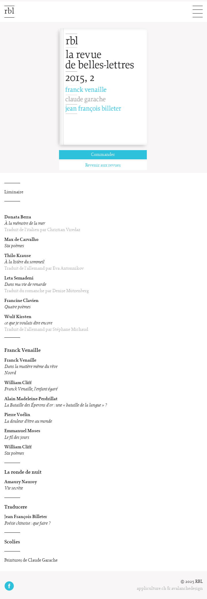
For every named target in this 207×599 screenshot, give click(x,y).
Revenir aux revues (103, 165)
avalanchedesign (187, 588)
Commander (103, 154)
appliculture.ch (151, 588)
